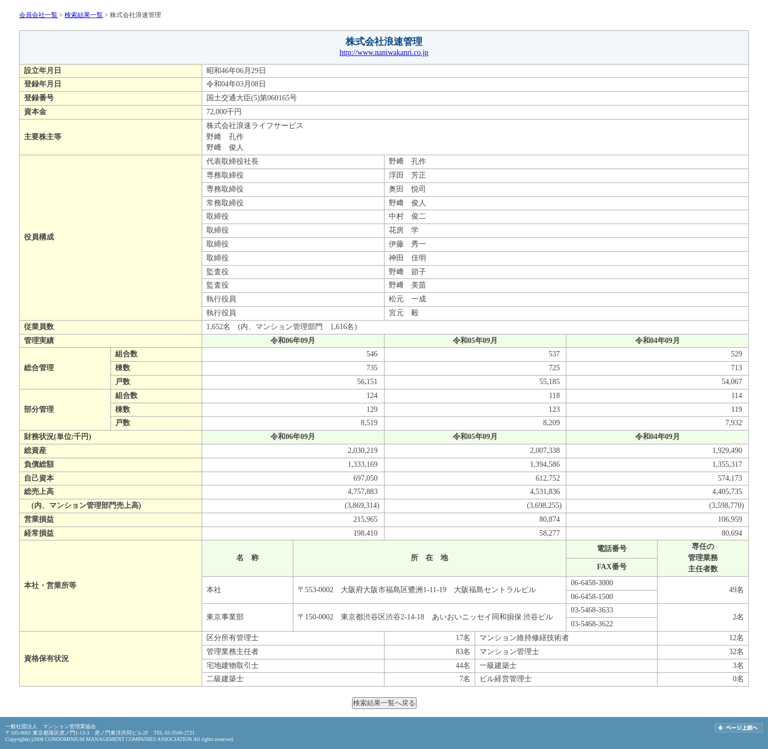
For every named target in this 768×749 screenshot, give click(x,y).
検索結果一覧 (84, 15)
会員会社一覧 (38, 15)
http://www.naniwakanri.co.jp (384, 53)
